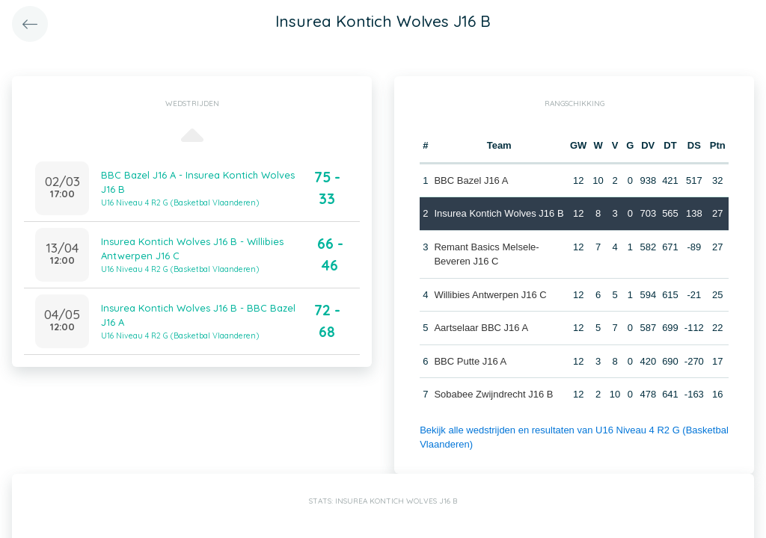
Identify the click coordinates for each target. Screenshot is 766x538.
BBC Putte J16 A (470, 361)
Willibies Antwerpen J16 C (490, 294)
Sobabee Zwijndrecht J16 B (493, 394)
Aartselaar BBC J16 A (481, 327)
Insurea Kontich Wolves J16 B (498, 213)
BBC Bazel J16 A (471, 180)
